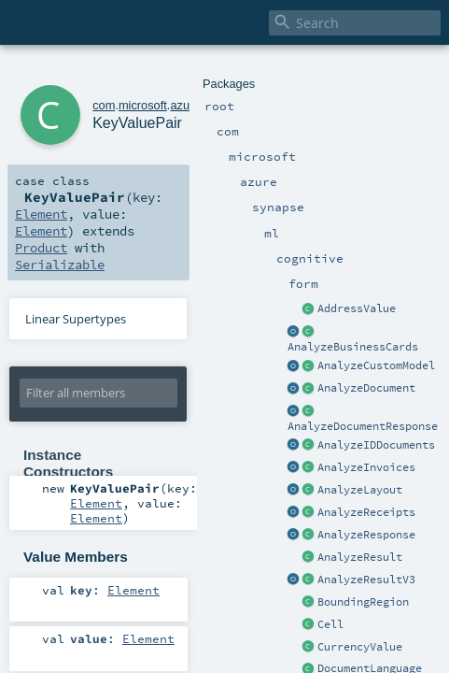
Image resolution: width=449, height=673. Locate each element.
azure (185, 105)
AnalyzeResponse (366, 534)
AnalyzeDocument (366, 387)
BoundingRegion (363, 602)
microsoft (143, 105)
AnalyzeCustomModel (376, 365)
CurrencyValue (359, 646)
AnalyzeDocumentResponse (363, 426)
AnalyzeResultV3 (366, 579)
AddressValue (356, 308)
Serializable (60, 264)
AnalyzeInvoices (366, 467)
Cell (330, 624)
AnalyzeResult (359, 557)
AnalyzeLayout (359, 489)
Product (41, 247)
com (103, 105)
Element (41, 214)
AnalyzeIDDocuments (376, 444)
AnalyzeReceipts (366, 512)
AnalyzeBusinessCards (353, 346)
